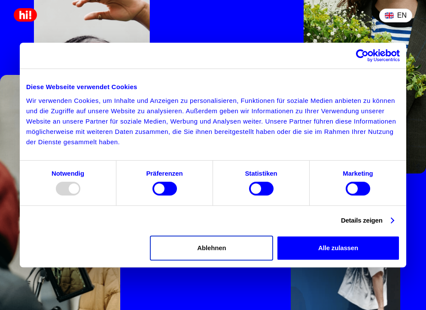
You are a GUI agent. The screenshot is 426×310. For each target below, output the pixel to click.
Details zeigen (362, 220)
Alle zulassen (338, 247)
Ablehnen (211, 247)
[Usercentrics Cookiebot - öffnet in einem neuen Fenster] (362, 55)
